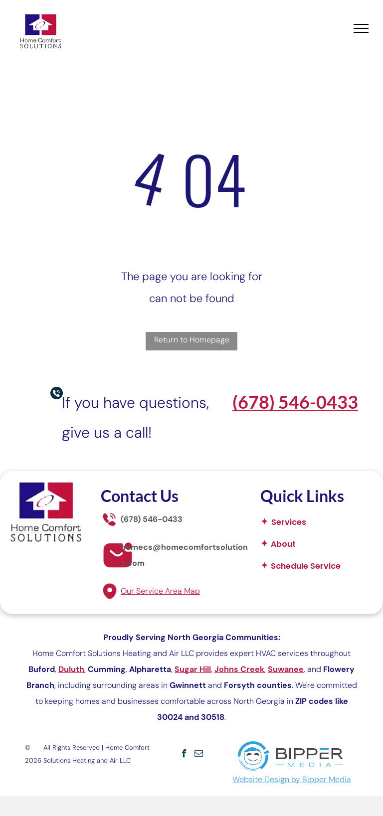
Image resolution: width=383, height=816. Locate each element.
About (283, 544)
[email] (198, 754)
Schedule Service (306, 566)
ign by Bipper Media (314, 779)
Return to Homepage (191, 339)
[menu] (361, 28)
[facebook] (184, 754)
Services (288, 522)
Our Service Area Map (160, 591)
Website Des (255, 779)
